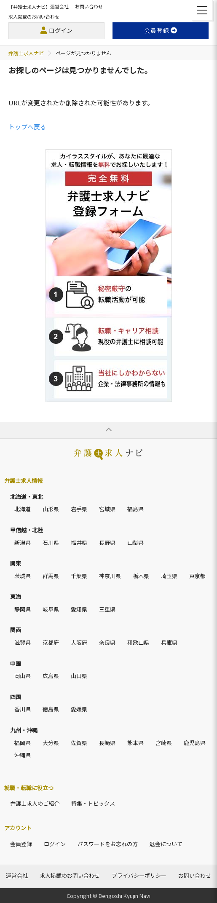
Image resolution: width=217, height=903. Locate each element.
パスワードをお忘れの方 (108, 844)
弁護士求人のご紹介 (34, 803)
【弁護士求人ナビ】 (29, 6)
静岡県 (22, 609)
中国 (15, 663)
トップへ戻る (27, 126)
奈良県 (107, 642)
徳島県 (51, 709)
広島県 (51, 676)
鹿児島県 (195, 743)
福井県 (79, 543)
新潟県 (22, 543)
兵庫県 (169, 642)
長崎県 (107, 743)
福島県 (135, 509)
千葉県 (79, 576)
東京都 (197, 576)
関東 (15, 563)
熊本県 (135, 743)
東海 (15, 596)
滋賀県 (22, 642)
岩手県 (79, 509)
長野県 (107, 543)
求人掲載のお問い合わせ (33, 16)
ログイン (60, 30)
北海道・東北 (26, 497)
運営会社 (59, 6)
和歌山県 (138, 642)
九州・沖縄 (24, 730)
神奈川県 (110, 576)
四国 (15, 697)
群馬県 (51, 576)
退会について (166, 844)
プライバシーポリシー (139, 875)
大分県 (51, 743)
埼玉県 (169, 576)
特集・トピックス (93, 803)
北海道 (22, 509)
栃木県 (141, 576)
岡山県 (22, 676)
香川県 (22, 709)
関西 (15, 630)
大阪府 (79, 642)
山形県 (51, 509)
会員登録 (21, 844)
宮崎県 (163, 743)
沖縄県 (22, 755)
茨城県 (22, 576)
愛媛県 (79, 709)
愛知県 (79, 609)
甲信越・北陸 (26, 530)
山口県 (79, 676)
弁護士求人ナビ (26, 52)
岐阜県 (51, 609)
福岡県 (22, 743)
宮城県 (107, 509)
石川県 (51, 543)
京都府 (51, 642)
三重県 (107, 609)
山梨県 (135, 543)
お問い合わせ (89, 6)
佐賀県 (79, 743)
